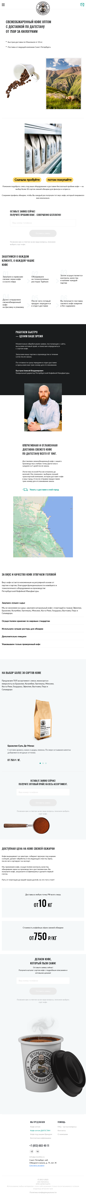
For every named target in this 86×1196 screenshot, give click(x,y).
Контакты (62, 1130)
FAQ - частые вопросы (67, 1127)
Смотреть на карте (36, 1165)
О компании (63, 1134)
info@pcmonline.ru (37, 1157)
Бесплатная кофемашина (40, 1138)
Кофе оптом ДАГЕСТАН (40, 1130)
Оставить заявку (43, 233)
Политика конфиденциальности (43, 1192)
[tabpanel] (43, 730)
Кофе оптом (35, 1127)
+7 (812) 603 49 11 (39, 1145)
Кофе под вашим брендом (41, 1134)
